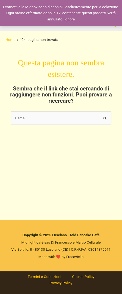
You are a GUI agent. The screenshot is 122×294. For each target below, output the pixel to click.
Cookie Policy (83, 276)
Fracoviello (75, 257)
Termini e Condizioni (44, 276)
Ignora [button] (69, 19)
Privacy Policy (60, 283)
